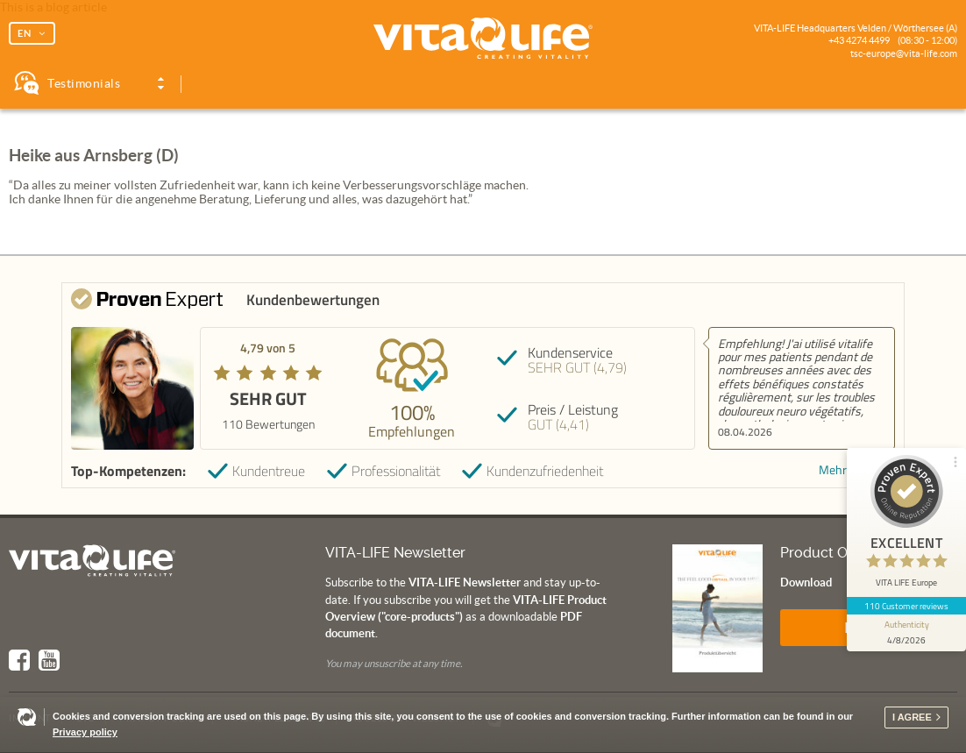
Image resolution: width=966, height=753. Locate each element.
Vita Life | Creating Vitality (483, 39)
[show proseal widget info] (906, 632)
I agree (912, 717)
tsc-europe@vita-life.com (903, 53)
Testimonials (83, 83)
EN (25, 33)
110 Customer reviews (906, 606)
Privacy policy (85, 732)
